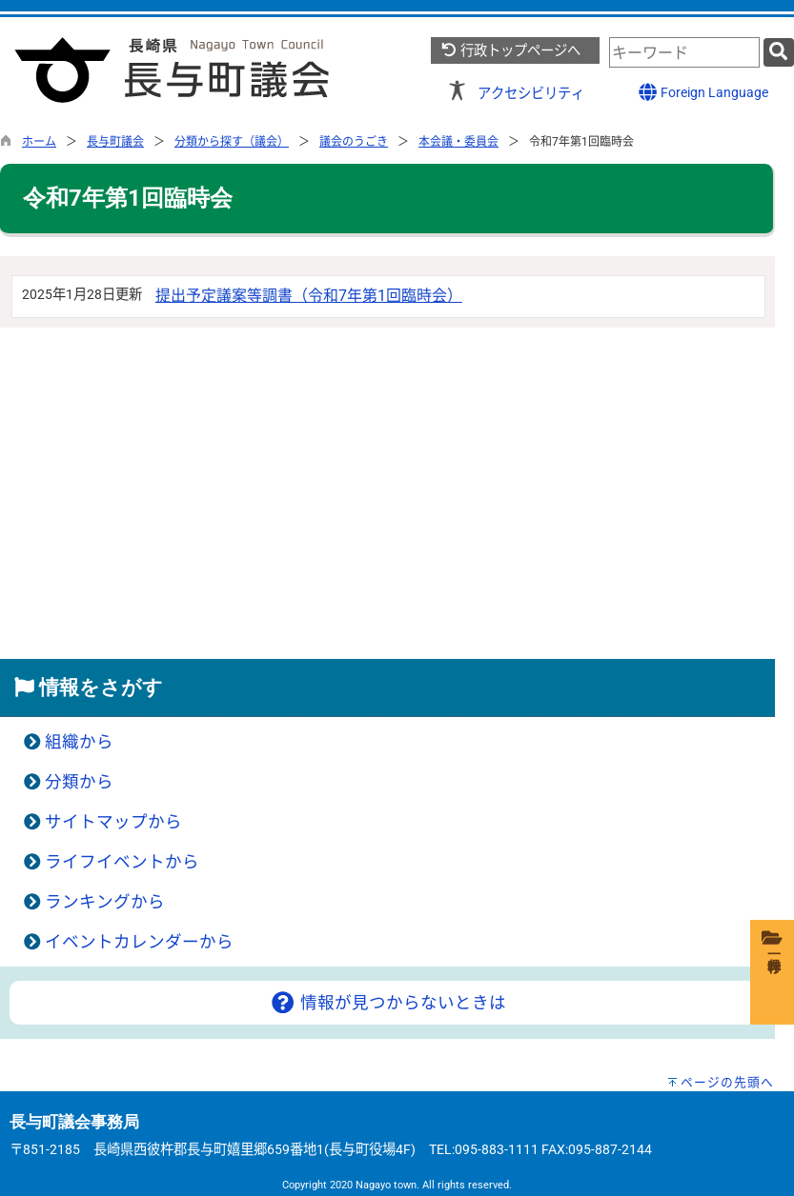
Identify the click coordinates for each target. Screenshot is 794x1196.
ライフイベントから (122, 861)
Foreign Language (703, 92)
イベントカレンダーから (139, 941)
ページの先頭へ (727, 1082)
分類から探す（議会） (231, 142)
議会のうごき (353, 142)
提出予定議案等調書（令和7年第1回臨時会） (308, 296)
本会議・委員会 (458, 142)
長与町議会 (115, 142)
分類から (79, 781)
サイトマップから (113, 821)
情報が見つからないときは (387, 1002)
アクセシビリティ (531, 94)
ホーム (39, 142)
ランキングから (105, 901)
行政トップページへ (510, 51)
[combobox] (684, 52)
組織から (79, 741)
